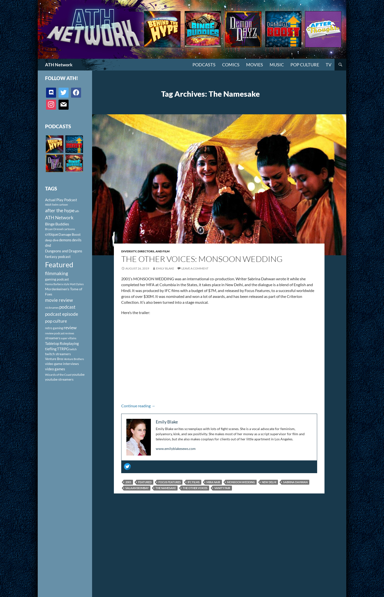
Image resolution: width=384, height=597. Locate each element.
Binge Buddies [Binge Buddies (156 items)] (57, 224)
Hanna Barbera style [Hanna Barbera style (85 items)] (57, 284)
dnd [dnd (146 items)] (48, 245)
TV (328, 64)
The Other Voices (195, 488)
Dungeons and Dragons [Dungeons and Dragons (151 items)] (63, 251)
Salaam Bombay (137, 488)
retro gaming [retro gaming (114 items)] (54, 328)
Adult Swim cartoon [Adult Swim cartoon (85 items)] (56, 204)
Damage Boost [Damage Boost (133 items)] (70, 234)
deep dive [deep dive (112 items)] (52, 240)
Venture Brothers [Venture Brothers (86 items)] (74, 359)
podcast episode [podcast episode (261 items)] (61, 314)
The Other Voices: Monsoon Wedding (202, 259)
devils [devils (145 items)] (77, 240)
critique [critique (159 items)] (51, 234)
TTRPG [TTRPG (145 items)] (63, 349)
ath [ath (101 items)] (77, 211)
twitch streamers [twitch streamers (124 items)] (58, 354)
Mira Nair (213, 482)
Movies (254, 64)
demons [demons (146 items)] (65, 240)
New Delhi (269, 482)
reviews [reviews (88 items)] (69, 333)
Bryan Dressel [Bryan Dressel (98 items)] (54, 229)
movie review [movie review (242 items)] (59, 300)
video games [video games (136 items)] (55, 369)
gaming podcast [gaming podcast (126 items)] (57, 279)
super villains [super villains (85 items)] (68, 338)
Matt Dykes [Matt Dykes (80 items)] (77, 284)
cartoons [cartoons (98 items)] (69, 229)
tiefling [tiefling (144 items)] (51, 349)
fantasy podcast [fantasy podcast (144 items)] (58, 256)
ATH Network (58, 64)
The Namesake (166, 488)
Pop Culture (304, 64)
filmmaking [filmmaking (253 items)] (56, 273)
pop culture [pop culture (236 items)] (56, 321)
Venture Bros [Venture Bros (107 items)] (54, 359)
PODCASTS (204, 64)
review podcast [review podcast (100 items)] (54, 333)
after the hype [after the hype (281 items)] (59, 210)
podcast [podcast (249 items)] (67, 307)
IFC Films (194, 482)
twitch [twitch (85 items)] (73, 349)
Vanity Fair (222, 488)
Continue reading (138, 405)
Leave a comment (194, 268)
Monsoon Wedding (241, 482)
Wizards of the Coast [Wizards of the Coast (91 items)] (58, 374)
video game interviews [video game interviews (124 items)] (62, 364)
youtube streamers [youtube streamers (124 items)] (59, 379)
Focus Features (169, 482)
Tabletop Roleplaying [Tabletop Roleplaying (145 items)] (62, 343)
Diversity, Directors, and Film (145, 251)
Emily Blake (165, 268)
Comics (231, 64)
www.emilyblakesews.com (176, 448)
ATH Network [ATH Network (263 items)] (59, 217)
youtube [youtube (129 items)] (78, 374)
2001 (128, 482)
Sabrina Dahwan (295, 482)
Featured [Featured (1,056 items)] (59, 264)
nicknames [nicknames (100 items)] (52, 307)
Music (277, 64)
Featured (145, 482)
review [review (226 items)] (70, 327)
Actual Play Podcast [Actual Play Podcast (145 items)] (61, 200)
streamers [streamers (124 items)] (52, 338)
